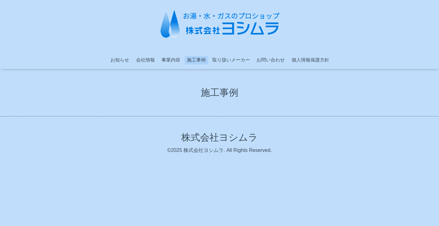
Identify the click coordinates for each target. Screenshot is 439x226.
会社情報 (145, 59)
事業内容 (170, 59)
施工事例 (196, 59)
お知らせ (119, 59)
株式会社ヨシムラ (219, 137)
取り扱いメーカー (231, 59)
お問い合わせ (271, 59)
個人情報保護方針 (310, 59)
